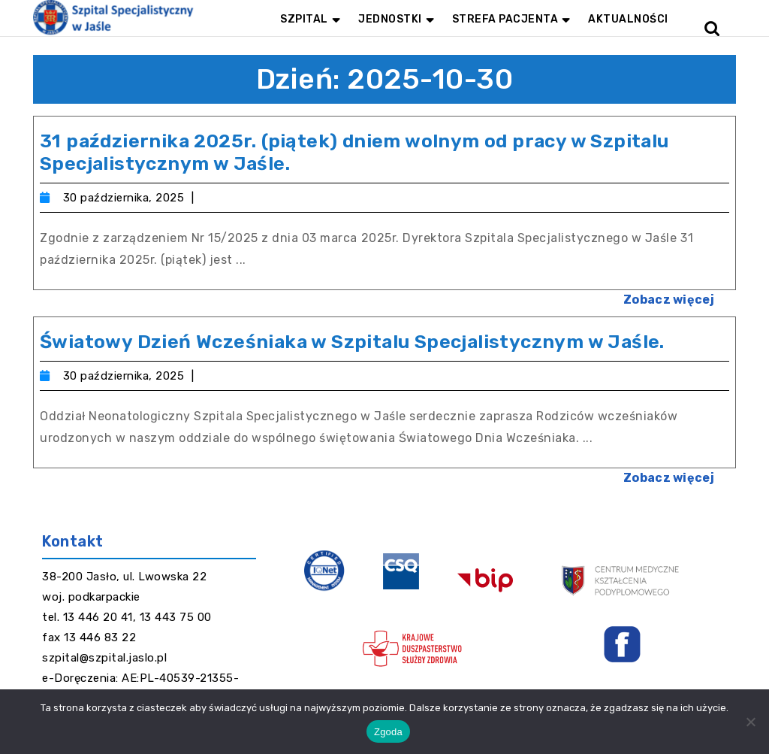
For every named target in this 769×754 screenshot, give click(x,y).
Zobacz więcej (676, 295)
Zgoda (388, 731)
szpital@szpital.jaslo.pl (104, 658)
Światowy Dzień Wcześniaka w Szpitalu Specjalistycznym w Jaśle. (352, 342)
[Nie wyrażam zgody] (750, 721)
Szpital (304, 19)
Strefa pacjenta (505, 19)
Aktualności (628, 19)
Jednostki (390, 19)
